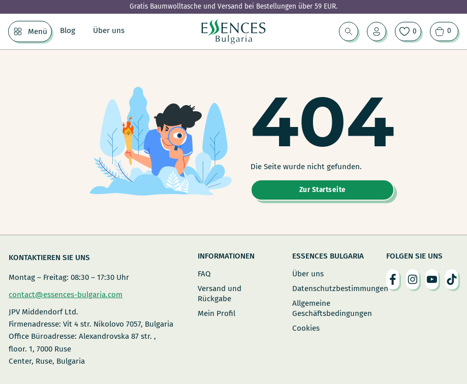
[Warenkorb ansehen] (444, 31)
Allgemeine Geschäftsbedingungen (328, 308)
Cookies (306, 328)
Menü (37, 31)
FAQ (204, 273)
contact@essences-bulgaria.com (65, 294)
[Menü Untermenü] (18, 31)
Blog (67, 30)
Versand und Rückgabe (219, 293)
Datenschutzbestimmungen (328, 288)
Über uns (108, 30)
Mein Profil (216, 313)
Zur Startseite (322, 189)
